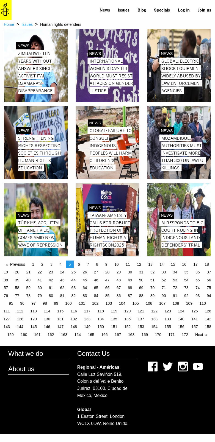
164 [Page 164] (78, 334)
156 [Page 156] (181, 326)
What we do (25, 353)
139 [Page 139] (167, 319)
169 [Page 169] (145, 334)
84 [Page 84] (96, 295)
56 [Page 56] (209, 280)
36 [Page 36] (197, 272)
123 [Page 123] (167, 311)
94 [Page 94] (209, 295)
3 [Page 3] (51, 264)
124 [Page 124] (181, 311)
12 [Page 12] (139, 264)
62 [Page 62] (62, 288)
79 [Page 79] (40, 295)
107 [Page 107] (162, 303)
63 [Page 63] (73, 288)
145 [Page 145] (33, 326)
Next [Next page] (199, 334)
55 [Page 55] (197, 280)
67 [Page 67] (119, 288)
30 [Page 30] (130, 272)
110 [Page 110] (202, 303)
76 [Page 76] (6, 295)
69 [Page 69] (141, 288)
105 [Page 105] (135, 303)
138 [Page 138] (154, 319)
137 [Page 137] (141, 319)
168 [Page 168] (131, 334)
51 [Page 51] (152, 280)
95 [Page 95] (11, 303)
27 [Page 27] (96, 272)
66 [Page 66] (107, 288)
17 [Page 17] (195, 264)
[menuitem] (104, 10)
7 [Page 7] (88, 264)
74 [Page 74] (197, 288)
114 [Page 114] (47, 311)
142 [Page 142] (208, 319)
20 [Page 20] (17, 272)
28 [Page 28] (107, 272)
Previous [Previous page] (17, 264)
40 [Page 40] (28, 280)
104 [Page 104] (122, 303)
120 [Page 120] (127, 311)
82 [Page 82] (73, 295)
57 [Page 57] (6, 288)
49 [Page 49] (130, 280)
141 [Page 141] (194, 319)
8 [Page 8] (97, 264)
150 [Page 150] (100, 326)
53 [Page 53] (175, 280)
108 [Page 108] (176, 303)
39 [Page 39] (17, 280)
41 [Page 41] (40, 280)
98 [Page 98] (45, 303)
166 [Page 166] (104, 334)
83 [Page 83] (85, 295)
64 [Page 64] (85, 288)
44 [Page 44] (73, 280)
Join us (204, 10)
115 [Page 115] (60, 311)
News (105, 10)
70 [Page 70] (152, 288)
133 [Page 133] (87, 319)
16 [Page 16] (184, 264)
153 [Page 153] (141, 326)
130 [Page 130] (47, 319)
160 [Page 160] (24, 334)
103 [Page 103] (109, 303)
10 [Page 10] (116, 264)
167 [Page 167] (118, 334)
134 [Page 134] (100, 319)
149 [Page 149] (87, 326)
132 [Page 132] (74, 319)
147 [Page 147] (60, 326)
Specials (162, 10)
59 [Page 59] (28, 288)
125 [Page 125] (194, 311)
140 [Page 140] (181, 319)
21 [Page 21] (28, 272)
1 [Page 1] (33, 264)
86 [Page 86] (119, 295)
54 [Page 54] (186, 280)
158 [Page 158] (208, 326)
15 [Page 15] (173, 264)
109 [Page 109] (189, 303)
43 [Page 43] (62, 280)
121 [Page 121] (141, 311)
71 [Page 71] (164, 288)
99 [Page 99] (56, 303)
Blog (141, 10)
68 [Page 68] (130, 288)
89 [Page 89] (152, 295)
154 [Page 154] (154, 326)
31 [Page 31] (141, 272)
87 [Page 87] (130, 295)
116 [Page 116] (74, 311)
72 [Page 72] (175, 288)
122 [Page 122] (154, 311)
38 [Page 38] (6, 280)
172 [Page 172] (185, 334)
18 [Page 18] (207, 264)
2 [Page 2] (42, 264)
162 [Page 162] (51, 334)
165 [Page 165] (91, 334)
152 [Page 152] (127, 326)
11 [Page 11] (128, 264)
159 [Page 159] (10, 334)
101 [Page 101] (82, 303)
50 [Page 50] (141, 280)
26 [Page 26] (85, 272)
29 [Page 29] (119, 272)
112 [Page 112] (20, 311)
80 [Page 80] (51, 295)
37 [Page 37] (209, 272)
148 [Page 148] (74, 326)
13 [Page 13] (150, 264)
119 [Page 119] (114, 311)
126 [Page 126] (208, 311)
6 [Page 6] (79, 264)
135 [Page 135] (114, 319)
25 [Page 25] (73, 272)
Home (9, 24)
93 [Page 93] (197, 295)
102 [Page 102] (95, 303)
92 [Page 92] (186, 295)
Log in (184, 10)
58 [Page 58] (17, 288)
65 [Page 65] (96, 288)
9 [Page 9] (106, 264)
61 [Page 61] (51, 288)
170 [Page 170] (158, 334)
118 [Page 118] (100, 311)
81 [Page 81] (62, 295)
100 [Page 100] (68, 303)
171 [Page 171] (171, 334)
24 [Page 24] (62, 272)
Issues (123, 10)
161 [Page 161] (37, 334)
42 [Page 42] (51, 280)
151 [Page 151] (114, 326)
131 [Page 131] (60, 319)
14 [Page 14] (161, 264)
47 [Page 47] (107, 280)
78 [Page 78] (28, 295)
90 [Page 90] (164, 295)
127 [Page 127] (7, 319)
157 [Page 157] (194, 326)
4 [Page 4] (61, 264)
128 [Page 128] (20, 319)
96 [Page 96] (22, 303)
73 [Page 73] (186, 288)
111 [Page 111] (7, 311)
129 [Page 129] (33, 319)
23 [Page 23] (51, 272)
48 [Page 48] (119, 280)
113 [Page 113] (33, 311)
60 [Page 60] (40, 288)
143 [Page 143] (7, 326)
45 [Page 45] (85, 280)
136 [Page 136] (127, 319)
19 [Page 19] (6, 272)
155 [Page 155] (167, 326)
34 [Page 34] (175, 272)
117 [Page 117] (87, 311)
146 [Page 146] (47, 326)
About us (21, 369)
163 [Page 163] (64, 334)
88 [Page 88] (141, 295)
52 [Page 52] (164, 280)
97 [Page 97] (33, 303)
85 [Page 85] (107, 295)
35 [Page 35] (186, 272)
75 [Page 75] (209, 288)
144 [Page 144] (20, 326)
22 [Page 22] (40, 272)
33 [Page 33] (164, 272)
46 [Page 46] (96, 280)
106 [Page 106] (149, 303)
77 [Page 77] (17, 295)
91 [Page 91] (175, 295)
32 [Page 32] (152, 272)
